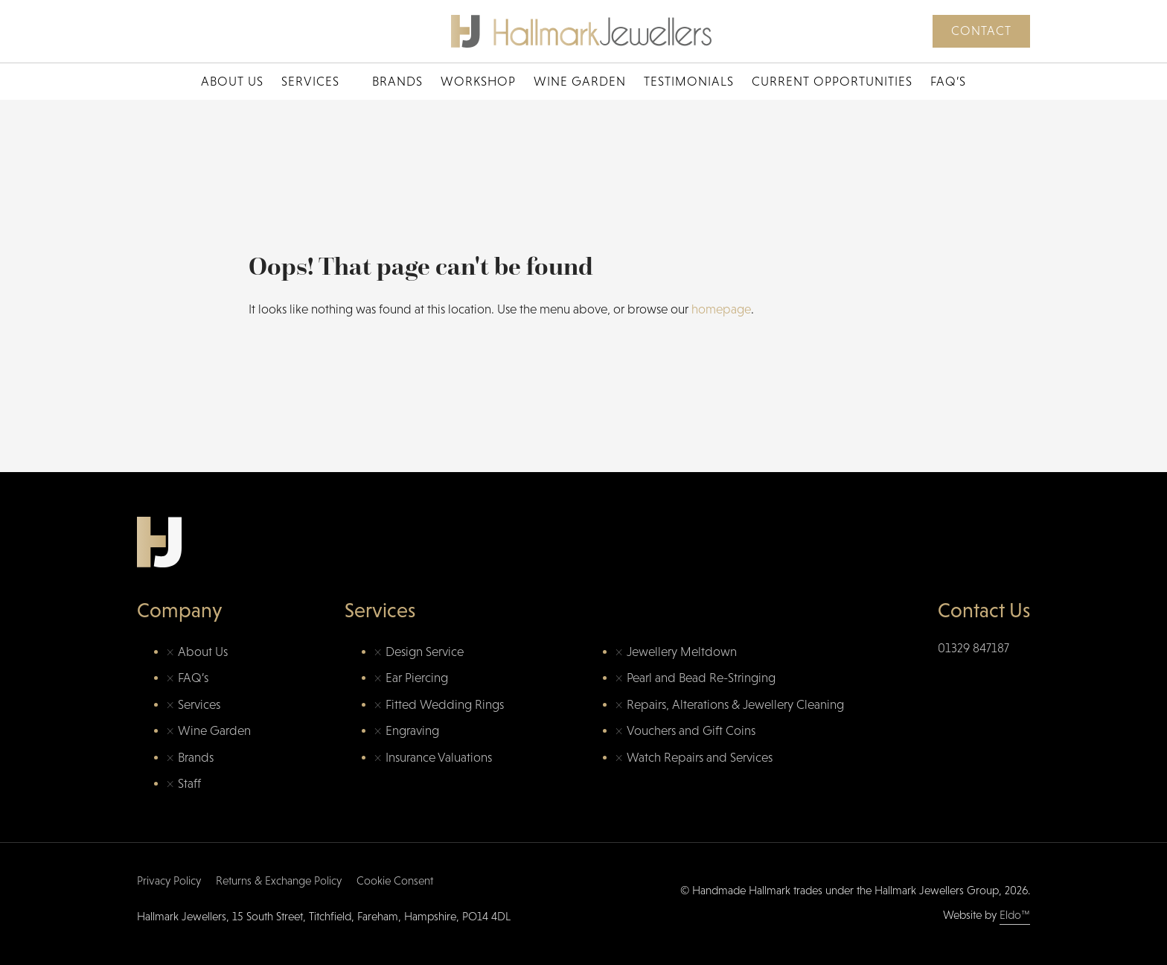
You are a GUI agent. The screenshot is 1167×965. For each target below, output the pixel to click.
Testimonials (689, 81)
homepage (721, 309)
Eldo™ (1015, 914)
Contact (981, 31)
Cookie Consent (395, 880)
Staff (189, 784)
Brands (397, 81)
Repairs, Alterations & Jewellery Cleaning (735, 705)
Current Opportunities (832, 81)
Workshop (478, 81)
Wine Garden (580, 81)
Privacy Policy (169, 880)
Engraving (412, 731)
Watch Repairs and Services (700, 758)
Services (310, 81)
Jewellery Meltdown (682, 652)
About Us (232, 81)
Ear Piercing (417, 678)
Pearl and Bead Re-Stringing (701, 678)
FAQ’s (948, 81)
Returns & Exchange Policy (279, 880)
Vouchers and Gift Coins (691, 731)
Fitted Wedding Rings (445, 705)
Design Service (425, 652)
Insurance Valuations (439, 758)
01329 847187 (973, 648)
